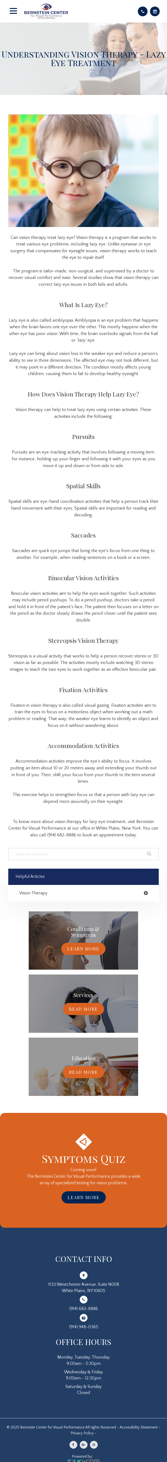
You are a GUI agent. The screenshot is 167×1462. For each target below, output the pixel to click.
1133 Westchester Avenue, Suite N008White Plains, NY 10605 (83, 1287)
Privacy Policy (82, 1433)
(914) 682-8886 (83, 1308)
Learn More (83, 949)
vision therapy (33, 893)
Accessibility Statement (139, 1427)
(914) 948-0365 (83, 1327)
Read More (83, 1009)
